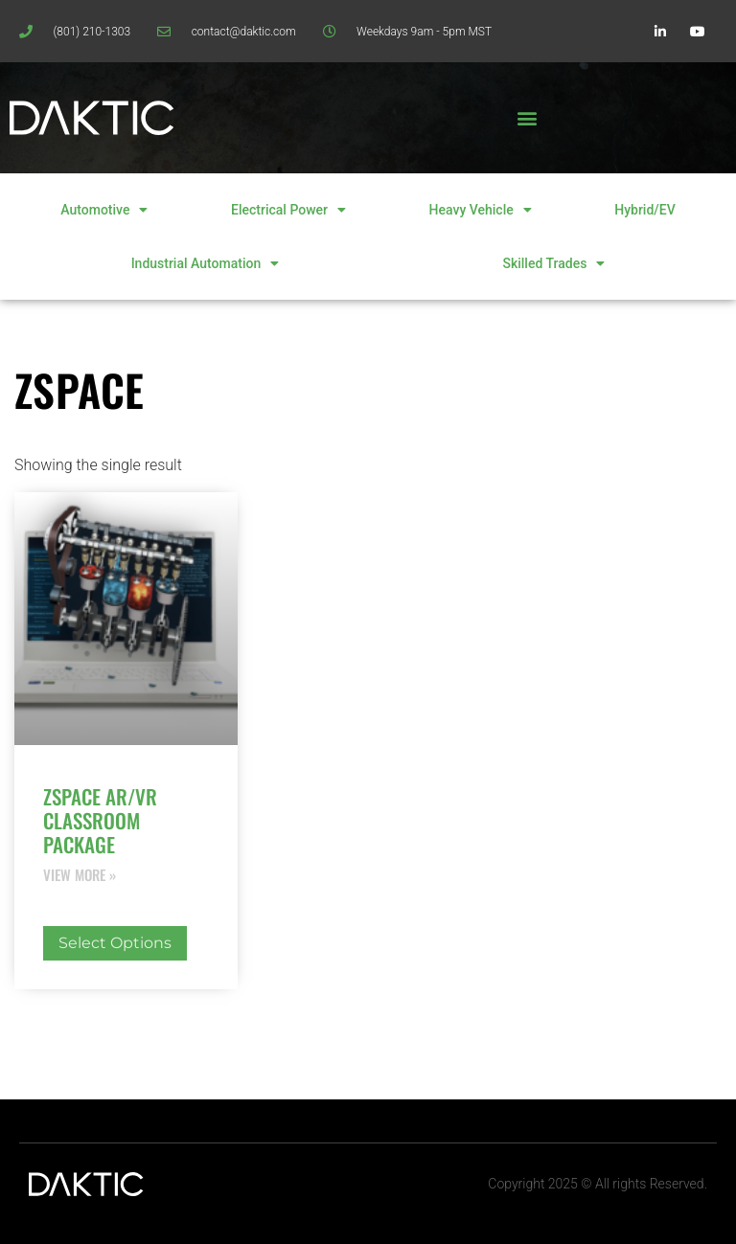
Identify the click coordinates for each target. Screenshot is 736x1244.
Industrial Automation (205, 263)
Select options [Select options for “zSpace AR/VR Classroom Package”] (115, 943)
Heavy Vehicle (480, 209)
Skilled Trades (553, 263)
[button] (526, 118)
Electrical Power (288, 209)
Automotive (104, 209)
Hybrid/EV (644, 209)
